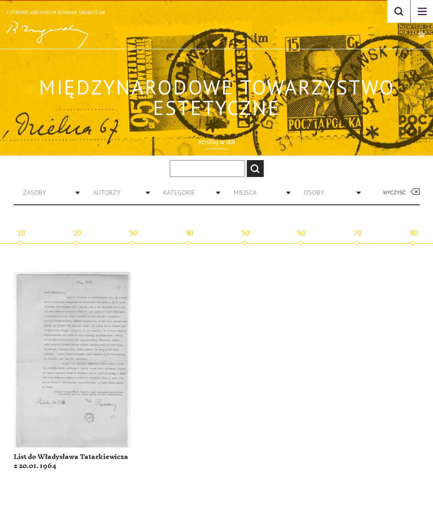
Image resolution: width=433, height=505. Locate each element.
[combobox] (48, 192)
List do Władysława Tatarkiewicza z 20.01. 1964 (71, 461)
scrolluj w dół (216, 142)
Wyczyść (394, 192)
